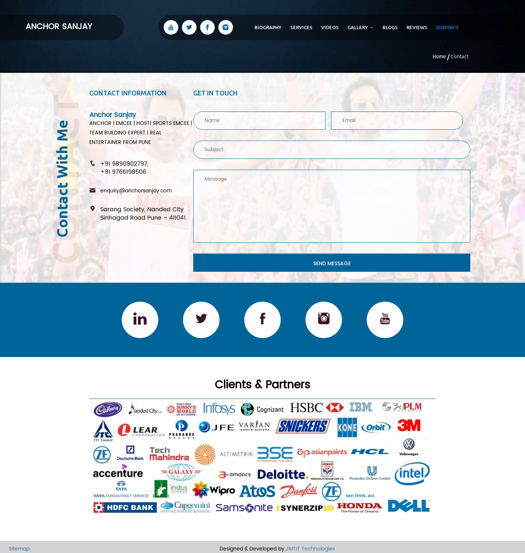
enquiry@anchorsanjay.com (136, 191)
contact (447, 27)
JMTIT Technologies (310, 549)
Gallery (360, 27)
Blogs (390, 27)
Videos (330, 27)
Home (439, 56)
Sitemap (15, 549)
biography (267, 27)
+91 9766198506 (123, 172)
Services (301, 27)
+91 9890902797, (124, 164)
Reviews (417, 27)
